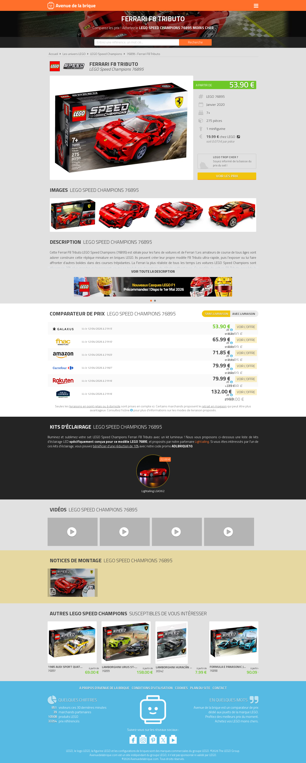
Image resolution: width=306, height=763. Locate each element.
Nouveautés (173, 5)
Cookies (181, 687)
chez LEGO (224, 136)
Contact (220, 687)
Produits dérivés (145, 5)
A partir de (204, 85)
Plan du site (200, 687)
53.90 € (241, 85)
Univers (120, 5)
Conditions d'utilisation (152, 687)
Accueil (53, 53)
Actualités (239, 5)
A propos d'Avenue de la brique (104, 687)
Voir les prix (227, 176)
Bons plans (216, 5)
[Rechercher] (195, 42)
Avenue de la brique (71, 5)
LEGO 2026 (195, 5)
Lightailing (202, 441)
